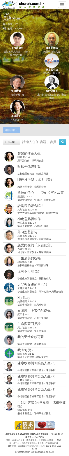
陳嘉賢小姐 (52, 69)
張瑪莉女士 (17, 116)
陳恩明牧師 (52, 48)
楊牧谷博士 (52, 91)
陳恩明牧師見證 (51, 51)
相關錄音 (11, 130)
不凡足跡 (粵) (17, 119)
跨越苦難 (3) (17, 94)
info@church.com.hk (35, 446)
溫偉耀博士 (17, 91)
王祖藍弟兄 (17, 48)
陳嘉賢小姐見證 (51, 73)
